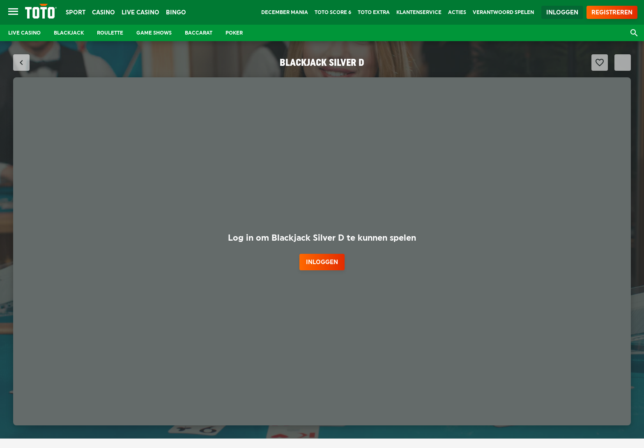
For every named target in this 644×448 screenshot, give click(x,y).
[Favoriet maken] (599, 62)
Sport (75, 12)
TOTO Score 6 (333, 12)
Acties (457, 12)
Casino (103, 12)
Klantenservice (419, 12)
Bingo (176, 12)
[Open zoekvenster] (634, 32)
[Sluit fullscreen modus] (21, 62)
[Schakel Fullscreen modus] (622, 62)
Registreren (611, 12)
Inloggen (562, 12)
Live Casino (140, 12)
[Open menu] (13, 12)
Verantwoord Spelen (503, 12)
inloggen (322, 262)
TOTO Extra (374, 12)
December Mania (284, 12)
